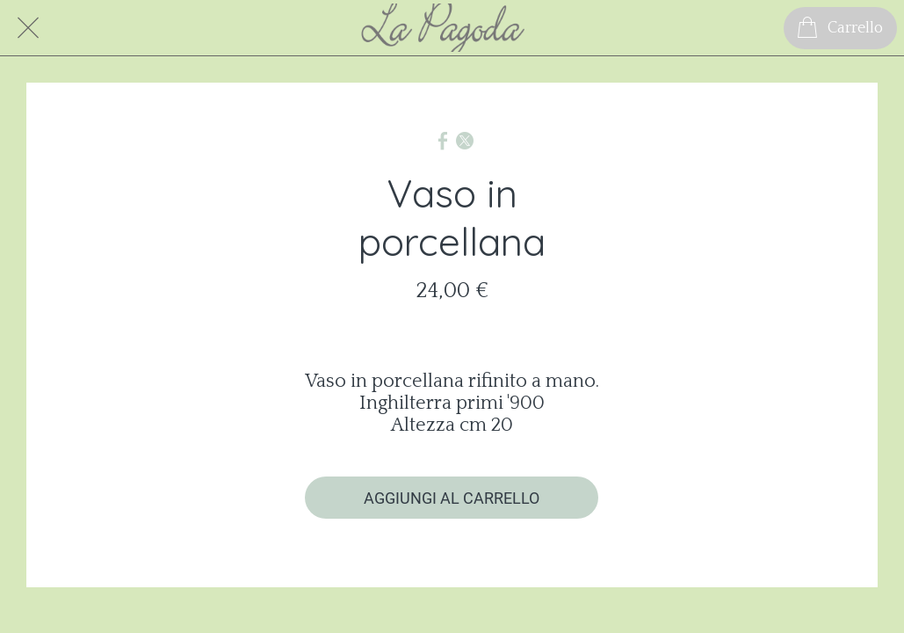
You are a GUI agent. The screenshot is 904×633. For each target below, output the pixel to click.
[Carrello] (840, 28)
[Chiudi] (28, 28)
